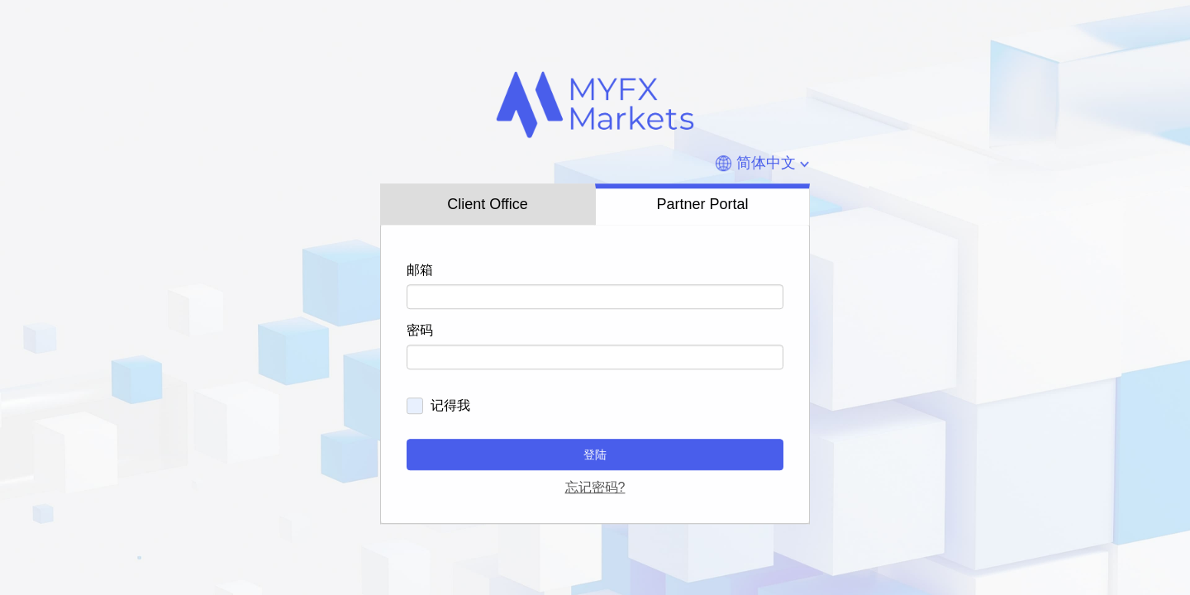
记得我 (450, 405)
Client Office (487, 205)
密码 (420, 330)
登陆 (595, 454)
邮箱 (420, 270)
